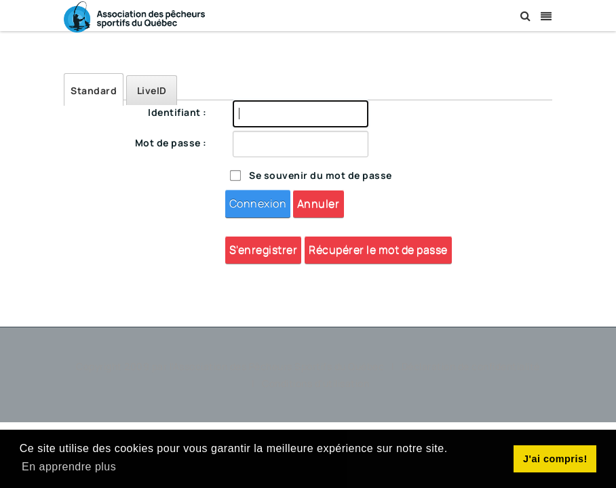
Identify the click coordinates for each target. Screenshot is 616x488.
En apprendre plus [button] (69, 466)
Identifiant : (177, 112)
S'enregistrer (263, 249)
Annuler (318, 203)
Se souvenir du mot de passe (320, 175)
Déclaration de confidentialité (471, 366)
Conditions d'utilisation (315, 383)
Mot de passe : (171, 142)
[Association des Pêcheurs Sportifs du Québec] (134, 15)
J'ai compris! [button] (555, 458)
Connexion (258, 203)
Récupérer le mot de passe (378, 249)
